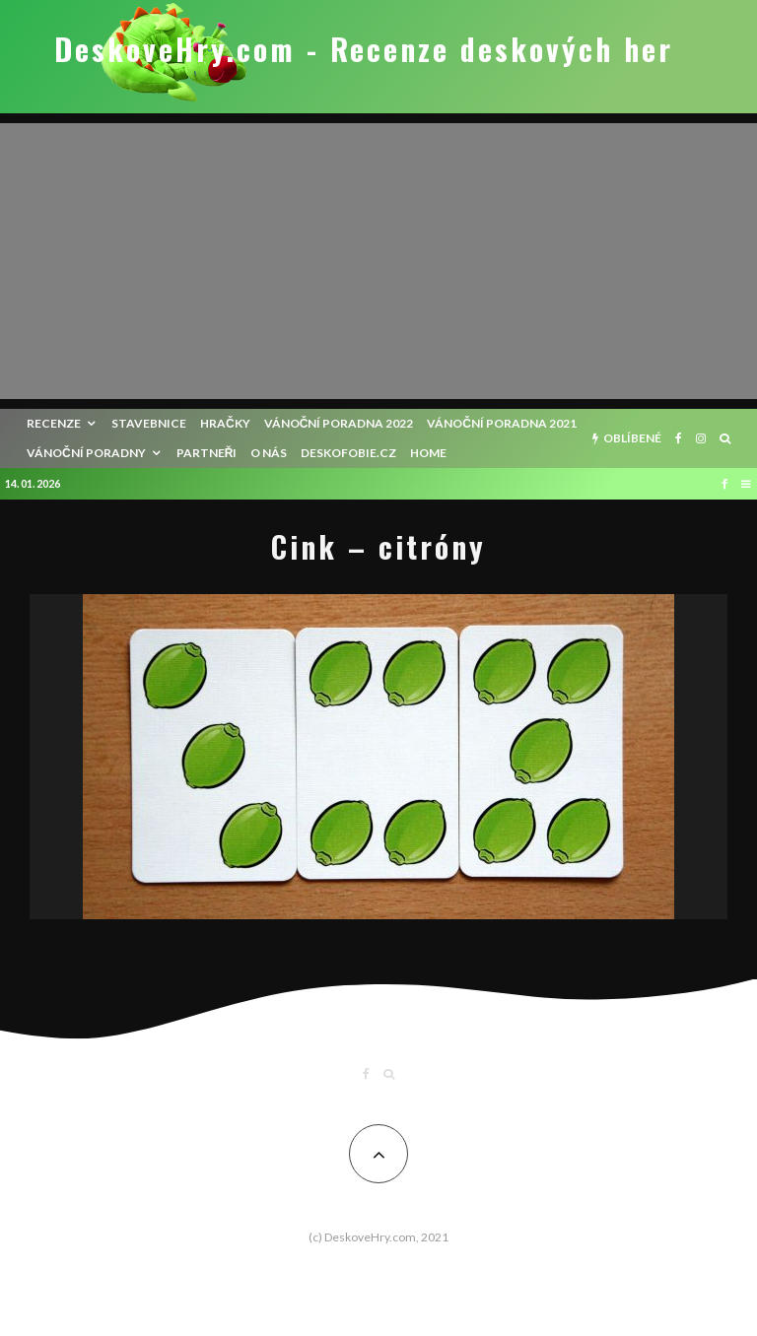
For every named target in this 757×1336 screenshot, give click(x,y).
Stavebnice (148, 423)
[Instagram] (701, 438)
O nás (268, 452)
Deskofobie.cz (348, 452)
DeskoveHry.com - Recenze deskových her (363, 49)
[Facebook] (678, 438)
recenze (54, 423)
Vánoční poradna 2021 (502, 423)
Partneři (207, 452)
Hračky (225, 423)
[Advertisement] (378, 261)
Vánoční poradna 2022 (339, 423)
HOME (428, 452)
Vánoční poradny (86, 452)
